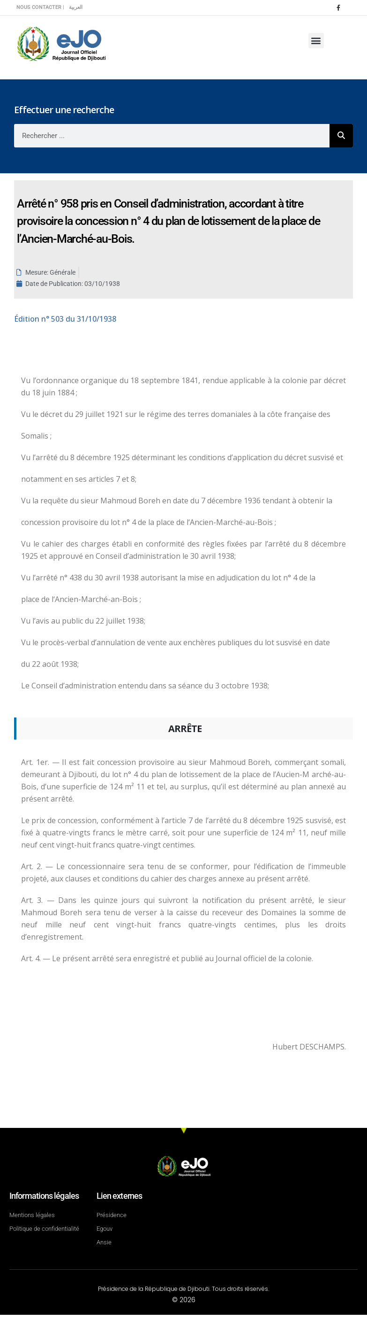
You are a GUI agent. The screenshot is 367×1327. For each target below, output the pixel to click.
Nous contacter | (40, 7)
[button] (316, 40)
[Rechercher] (341, 135)
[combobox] (172, 135)
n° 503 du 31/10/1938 (65, 319)
